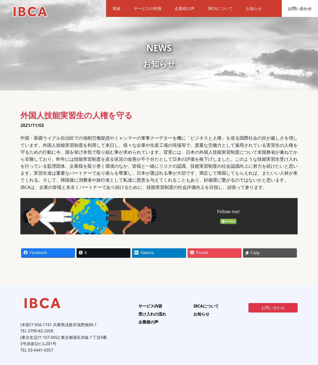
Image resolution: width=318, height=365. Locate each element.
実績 (116, 8)
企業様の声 (185, 8)
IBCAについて (220, 8)
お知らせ (254, 8)
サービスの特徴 (147, 8)
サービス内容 (150, 306)
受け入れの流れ (152, 314)
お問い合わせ (300, 8)
